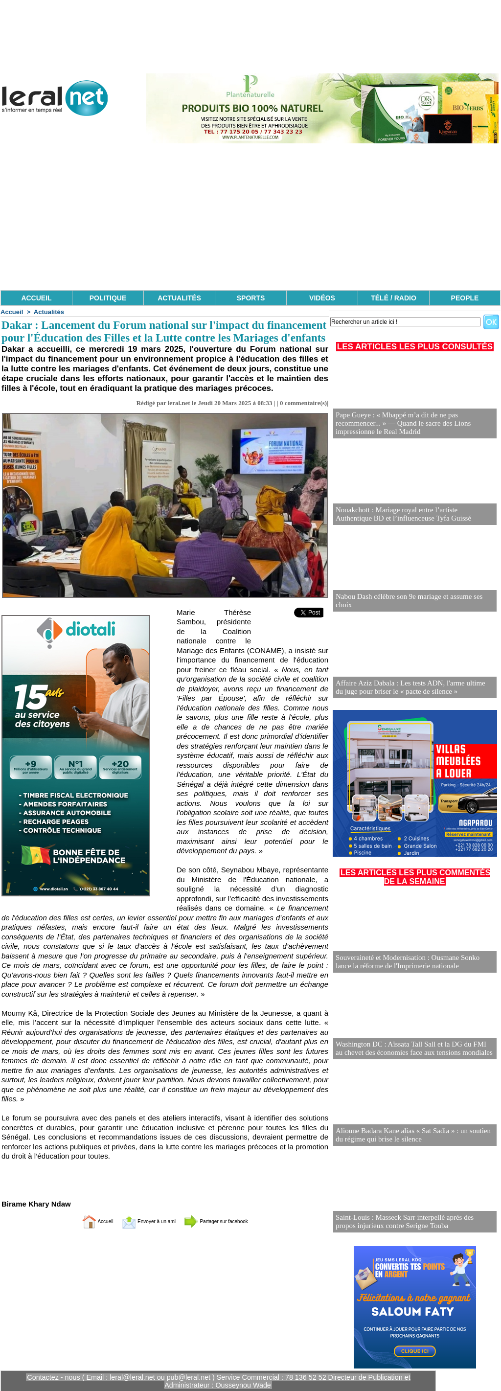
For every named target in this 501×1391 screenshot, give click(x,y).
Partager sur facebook (229, 1221)
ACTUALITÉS (179, 298)
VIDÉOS (322, 298)
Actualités (49, 312)
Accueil (11, 312)
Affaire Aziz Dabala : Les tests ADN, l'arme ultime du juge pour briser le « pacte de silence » (410, 687)
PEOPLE (465, 298)
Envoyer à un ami (141, 1221)
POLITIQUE (108, 298)
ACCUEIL (36, 298)
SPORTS (251, 298)
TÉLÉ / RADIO (393, 298)
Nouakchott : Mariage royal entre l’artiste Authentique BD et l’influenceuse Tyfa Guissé (410, 514)
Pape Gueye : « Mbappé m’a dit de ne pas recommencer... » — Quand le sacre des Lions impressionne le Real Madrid (415, 423)
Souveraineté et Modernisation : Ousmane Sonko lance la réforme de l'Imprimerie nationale (414, 962)
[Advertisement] (250, 216)
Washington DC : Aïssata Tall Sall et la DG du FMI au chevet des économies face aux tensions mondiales (410, 1048)
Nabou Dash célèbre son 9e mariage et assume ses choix (413, 605)
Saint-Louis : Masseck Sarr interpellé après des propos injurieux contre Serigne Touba (410, 1222)
